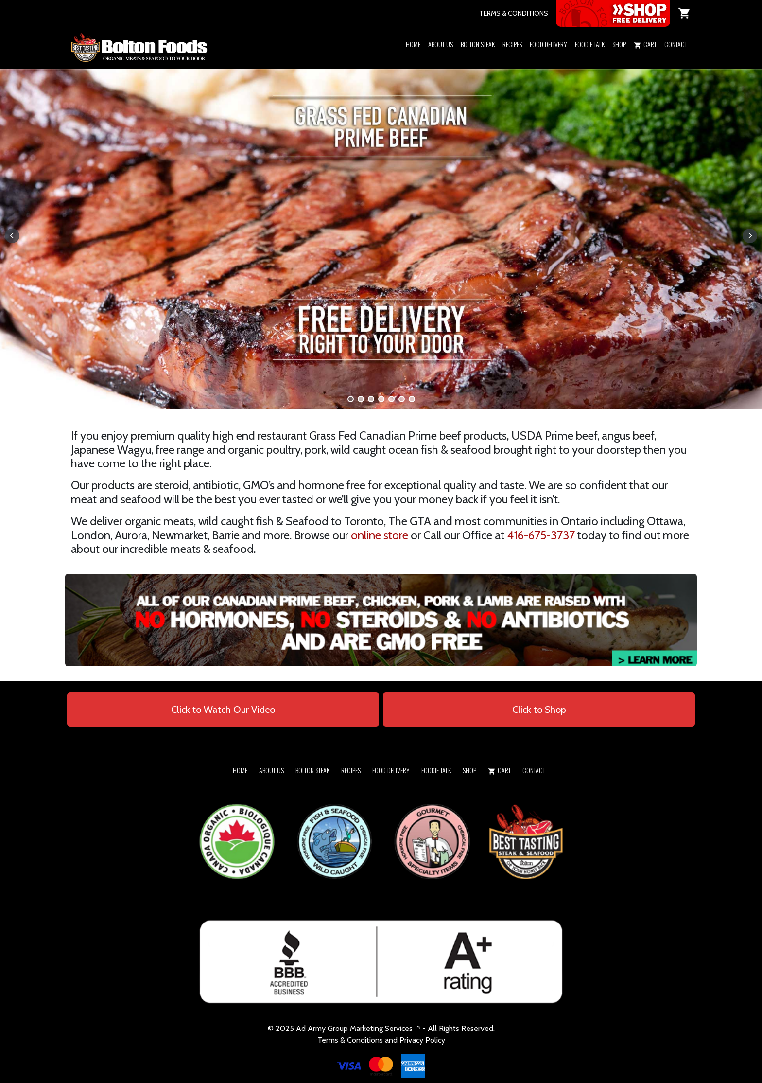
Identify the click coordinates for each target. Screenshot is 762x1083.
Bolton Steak (478, 44)
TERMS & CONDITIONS (513, 13)
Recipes (512, 44)
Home (413, 44)
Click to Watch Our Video (223, 709)
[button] (619, 57)
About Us (440, 44)
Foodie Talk (590, 44)
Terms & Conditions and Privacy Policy (381, 1040)
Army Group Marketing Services (360, 1028)
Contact (675, 44)
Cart (645, 44)
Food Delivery (548, 44)
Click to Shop (539, 709)
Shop (619, 44)
